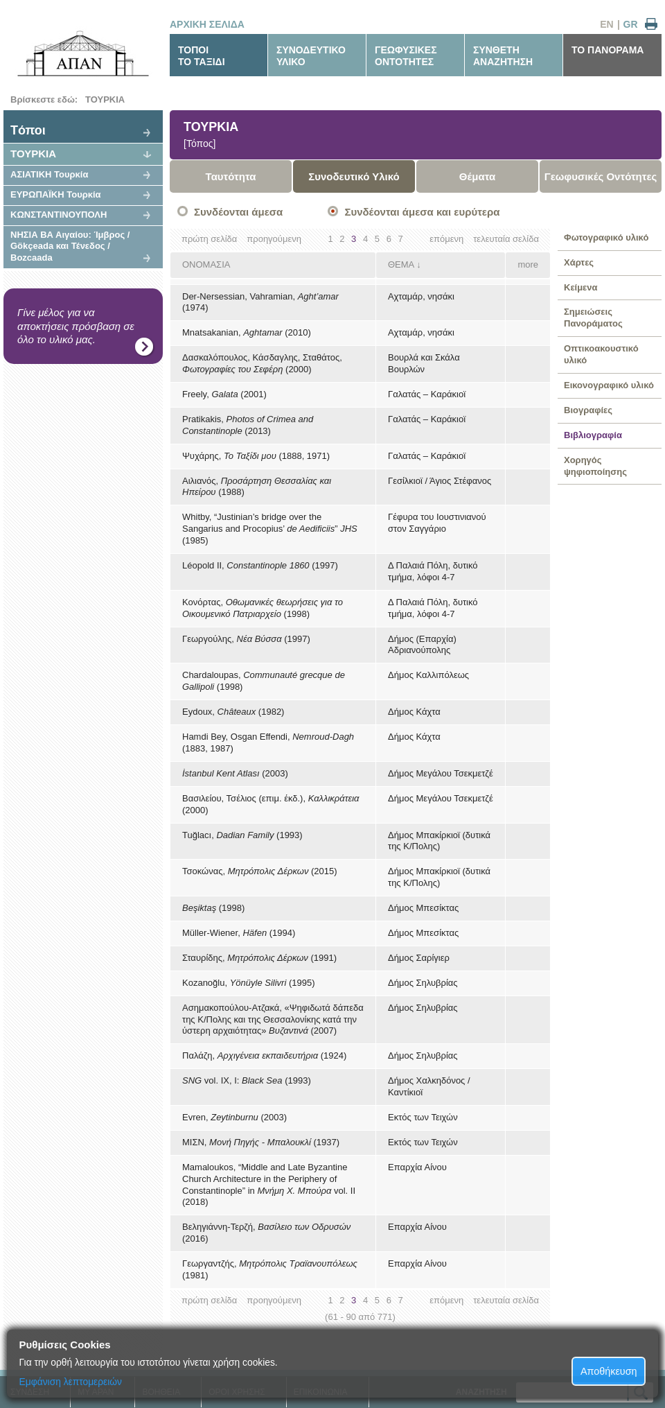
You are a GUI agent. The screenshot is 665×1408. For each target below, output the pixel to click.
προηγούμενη (274, 239)
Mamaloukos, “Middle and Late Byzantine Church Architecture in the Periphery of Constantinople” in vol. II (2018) (268, 1185)
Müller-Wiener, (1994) (238, 933)
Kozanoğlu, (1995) (248, 982)
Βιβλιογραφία (593, 435)
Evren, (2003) (234, 1117)
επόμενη (446, 239)
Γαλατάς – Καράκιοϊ (427, 394)
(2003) (235, 773)
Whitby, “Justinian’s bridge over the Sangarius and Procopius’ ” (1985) (269, 529)
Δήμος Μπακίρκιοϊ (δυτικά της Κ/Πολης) (439, 841)
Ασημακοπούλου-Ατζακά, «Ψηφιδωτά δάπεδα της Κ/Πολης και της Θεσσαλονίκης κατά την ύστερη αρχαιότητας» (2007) (273, 1019)
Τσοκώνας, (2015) (259, 871)
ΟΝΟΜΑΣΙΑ (206, 264)
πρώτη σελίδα (209, 239)
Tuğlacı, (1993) (242, 835)
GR (630, 24)
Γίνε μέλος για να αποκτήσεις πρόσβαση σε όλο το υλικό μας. (75, 325)
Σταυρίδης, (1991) (259, 958)
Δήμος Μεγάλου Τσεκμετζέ (440, 773)
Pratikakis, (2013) (247, 425)
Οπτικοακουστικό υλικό (601, 354)
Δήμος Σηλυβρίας (423, 982)
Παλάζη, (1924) (264, 1055)
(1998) (213, 908)
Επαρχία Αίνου (417, 1167)
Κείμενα (581, 287)
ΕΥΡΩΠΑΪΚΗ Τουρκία (55, 194)
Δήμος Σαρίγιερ (419, 958)
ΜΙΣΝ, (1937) (260, 1142)
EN (606, 24)
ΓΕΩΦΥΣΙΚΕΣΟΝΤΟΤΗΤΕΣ (406, 55)
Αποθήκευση (608, 1371)
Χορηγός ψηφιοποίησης (595, 466)
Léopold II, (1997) (260, 565)
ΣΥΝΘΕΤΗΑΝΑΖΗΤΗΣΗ (503, 55)
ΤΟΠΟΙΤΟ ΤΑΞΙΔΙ (201, 55)
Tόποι (28, 130)
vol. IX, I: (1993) (246, 1080)
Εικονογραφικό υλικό (609, 385)
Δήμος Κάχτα (414, 711)
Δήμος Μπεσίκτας (423, 908)
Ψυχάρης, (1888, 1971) (256, 456)
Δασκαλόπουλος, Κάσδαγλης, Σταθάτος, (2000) (262, 363)
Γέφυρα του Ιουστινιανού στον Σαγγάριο (437, 523)
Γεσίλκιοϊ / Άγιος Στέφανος (439, 481)
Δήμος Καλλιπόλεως (428, 675)
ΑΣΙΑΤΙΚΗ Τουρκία (49, 174)
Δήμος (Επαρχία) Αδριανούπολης (422, 645)
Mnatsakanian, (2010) (246, 332)
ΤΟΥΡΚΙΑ (105, 99)
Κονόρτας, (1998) (262, 608)
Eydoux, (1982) (233, 711)
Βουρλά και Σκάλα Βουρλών (424, 363)
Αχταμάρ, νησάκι (421, 296)
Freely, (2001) (224, 394)
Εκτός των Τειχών (423, 1117)
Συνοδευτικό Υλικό (354, 176)
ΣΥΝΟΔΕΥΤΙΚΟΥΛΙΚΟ (311, 55)
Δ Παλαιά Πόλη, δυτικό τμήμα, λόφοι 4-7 (433, 571)
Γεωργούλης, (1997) (246, 639)
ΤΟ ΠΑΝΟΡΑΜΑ (607, 49)
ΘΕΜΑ (401, 264)
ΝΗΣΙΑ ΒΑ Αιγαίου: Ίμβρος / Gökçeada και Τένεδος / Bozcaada (70, 246)
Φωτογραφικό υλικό (606, 237)
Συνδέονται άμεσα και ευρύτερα (421, 212)
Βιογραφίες (588, 410)
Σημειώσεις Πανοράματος (593, 317)
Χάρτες (579, 262)
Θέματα (477, 176)
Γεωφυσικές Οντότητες (600, 176)
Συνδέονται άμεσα (238, 212)
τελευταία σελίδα (506, 239)
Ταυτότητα (231, 176)
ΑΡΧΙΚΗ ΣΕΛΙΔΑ (207, 24)
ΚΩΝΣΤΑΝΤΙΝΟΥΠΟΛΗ (58, 214)
